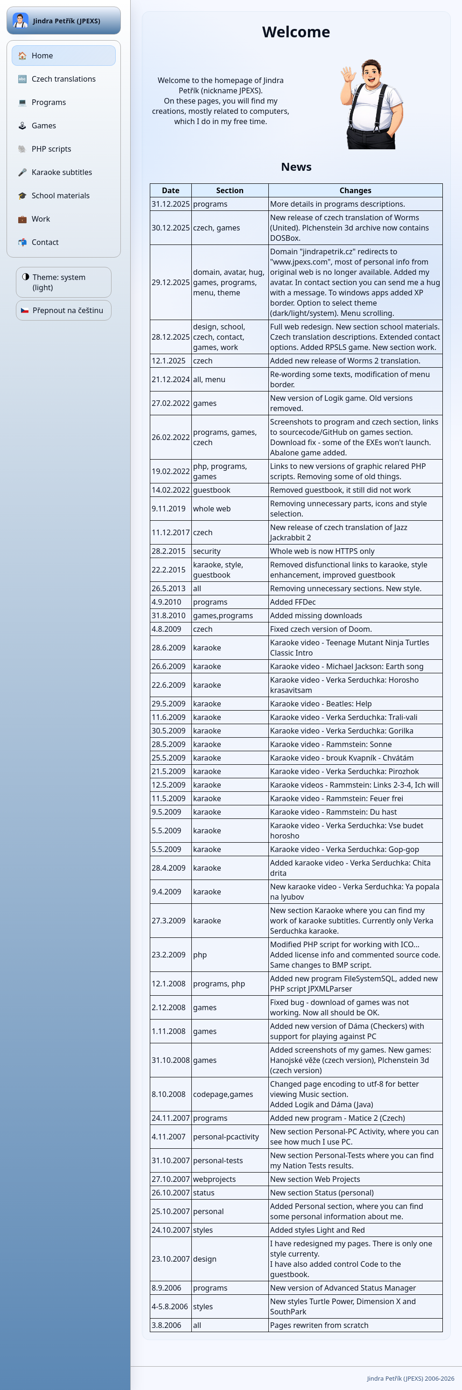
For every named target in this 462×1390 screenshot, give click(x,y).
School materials (54, 195)
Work (34, 219)
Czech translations (57, 79)
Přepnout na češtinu (68, 310)
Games (37, 125)
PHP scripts (44, 149)
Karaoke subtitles (55, 172)
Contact (38, 242)
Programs (42, 102)
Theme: (59, 282)
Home (35, 55)
